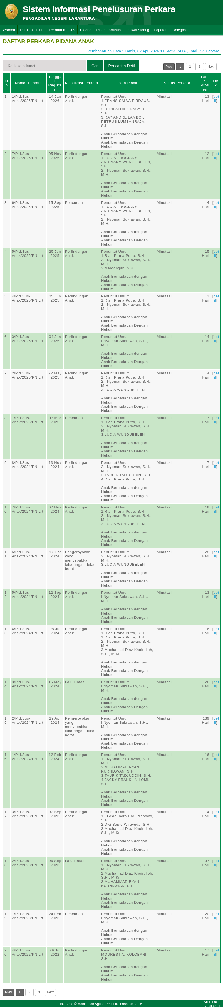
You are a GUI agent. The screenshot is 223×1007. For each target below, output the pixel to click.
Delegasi (179, 30)
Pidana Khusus (108, 30)
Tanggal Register (55, 83)
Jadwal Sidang (137, 30)
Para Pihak (127, 83)
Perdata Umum (32, 30)
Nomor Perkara (28, 83)
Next (210, 67)
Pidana (85, 30)
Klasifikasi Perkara (81, 83)
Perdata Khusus (62, 30)
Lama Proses (205, 83)
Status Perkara (177, 83)
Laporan (161, 30)
